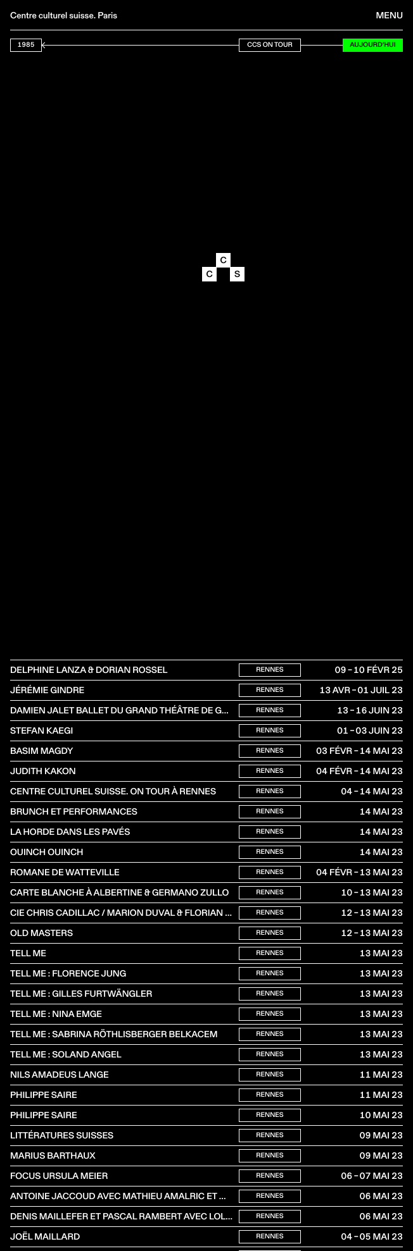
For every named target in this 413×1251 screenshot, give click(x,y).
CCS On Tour (269, 44)
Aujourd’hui (372, 44)
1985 (26, 44)
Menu (389, 15)
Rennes (269, 669)
